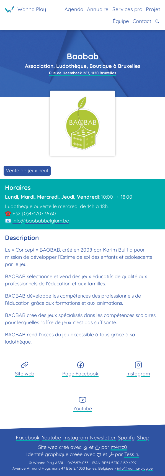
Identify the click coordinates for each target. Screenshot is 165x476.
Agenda (74, 9)
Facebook (28, 437)
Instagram (75, 437)
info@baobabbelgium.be (40, 220)
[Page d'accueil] (25, 9)
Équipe (121, 21)
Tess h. (131, 454)
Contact (142, 21)
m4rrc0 (119, 447)
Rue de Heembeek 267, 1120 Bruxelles (82, 73)
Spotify (126, 437)
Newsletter (103, 437)
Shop (143, 437)
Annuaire (98, 9)
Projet (153, 9)
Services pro (127, 9)
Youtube (51, 437)
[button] (157, 21)
